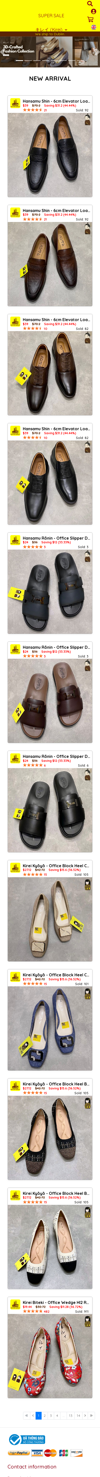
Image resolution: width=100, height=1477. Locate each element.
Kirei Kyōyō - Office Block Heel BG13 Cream (57, 1193)
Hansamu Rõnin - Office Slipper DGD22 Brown (57, 647)
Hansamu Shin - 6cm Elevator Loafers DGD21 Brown (57, 210)
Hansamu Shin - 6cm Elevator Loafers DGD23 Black (57, 428)
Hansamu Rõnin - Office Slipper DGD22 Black (57, 756)
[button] (2, 52)
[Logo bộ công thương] (26, 1439)
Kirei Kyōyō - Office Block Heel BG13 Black (57, 1083)
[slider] (33, 110)
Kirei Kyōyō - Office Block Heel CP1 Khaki (57, 865)
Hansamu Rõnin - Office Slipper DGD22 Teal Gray (57, 538)
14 (78, 1415)
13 (70, 1415)
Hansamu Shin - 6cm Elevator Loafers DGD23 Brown (57, 319)
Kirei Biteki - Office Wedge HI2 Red (57, 1302)
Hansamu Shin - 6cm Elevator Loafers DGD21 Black (57, 101)
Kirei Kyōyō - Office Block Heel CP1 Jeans (57, 974)
